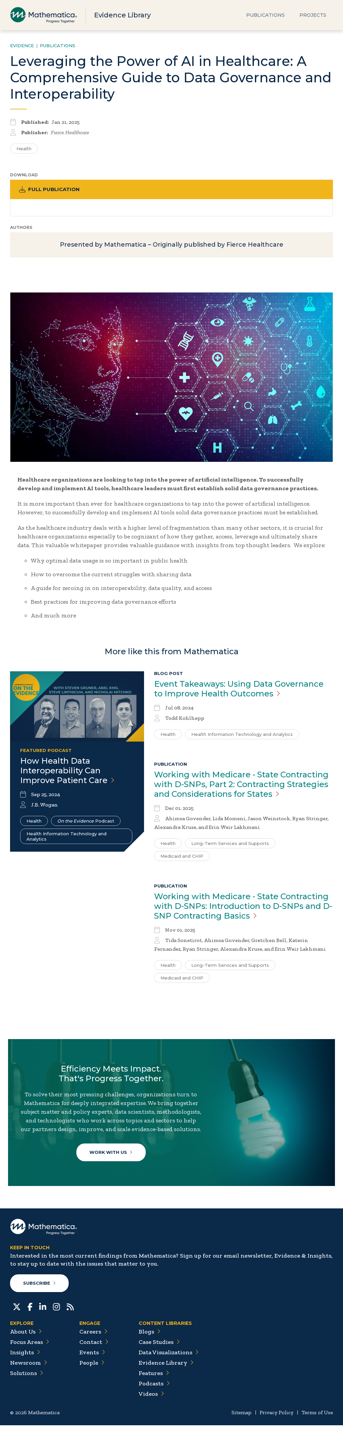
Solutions (26, 1393)
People (92, 1383)
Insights (25, 1373)
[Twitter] (17, 1327)
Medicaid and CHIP (181, 859)
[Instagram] (56, 1327)
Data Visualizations (169, 1373)
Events (92, 1373)
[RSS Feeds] (70, 1327)
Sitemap (241, 1433)
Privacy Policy (276, 1433)
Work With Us (112, 1166)
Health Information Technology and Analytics (66, 840)
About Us (26, 1352)
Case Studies (159, 1362)
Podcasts (154, 1404)
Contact (94, 1362)
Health (34, 824)
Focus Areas (29, 1362)
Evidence (22, 45)
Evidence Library (122, 15)
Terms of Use (317, 1433)
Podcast (85, 824)
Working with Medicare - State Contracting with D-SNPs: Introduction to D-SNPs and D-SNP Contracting (243, 909)
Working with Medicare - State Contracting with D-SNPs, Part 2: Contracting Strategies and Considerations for (241, 787)
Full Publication (50, 189)
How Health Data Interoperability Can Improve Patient (67, 774)
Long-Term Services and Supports (230, 847)
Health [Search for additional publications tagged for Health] (23, 148)
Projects (312, 15)
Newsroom (28, 1383)
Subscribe (39, 1303)
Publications (265, 15)
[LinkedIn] (42, 1327)
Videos (151, 1414)
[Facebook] (29, 1327)
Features (154, 1393)
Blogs (149, 1352)
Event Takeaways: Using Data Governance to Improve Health (239, 692)
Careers (93, 1352)
